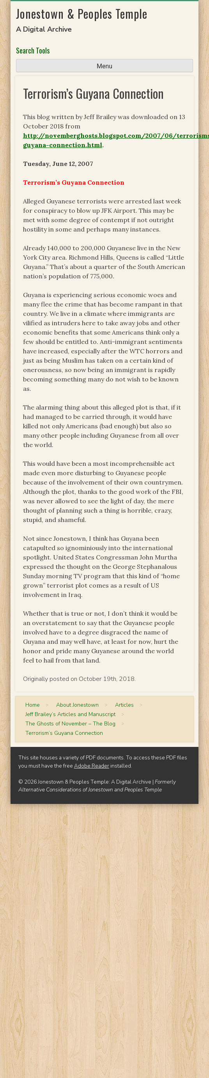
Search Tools (33, 50)
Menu (104, 66)
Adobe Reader (91, 766)
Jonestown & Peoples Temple (81, 13)
